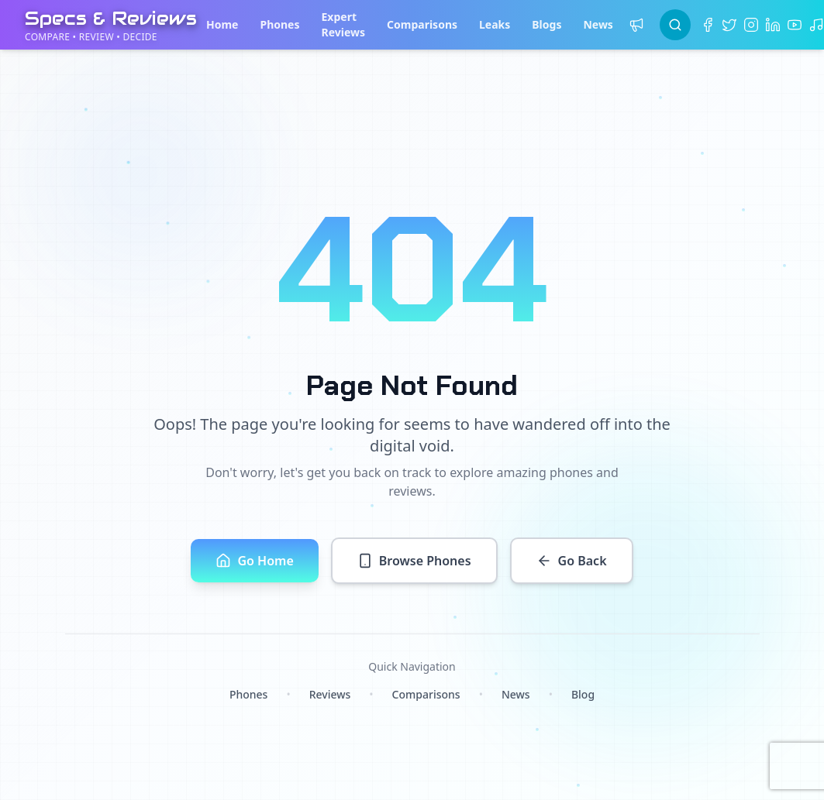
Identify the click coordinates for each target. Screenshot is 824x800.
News (597, 24)
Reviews (330, 694)
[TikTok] (816, 25)
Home (222, 24)
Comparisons (422, 24)
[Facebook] (707, 25)
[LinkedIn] (773, 25)
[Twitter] (729, 25)
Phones (279, 24)
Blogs (546, 24)
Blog (583, 694)
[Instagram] (751, 25)
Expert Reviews (344, 24)
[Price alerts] (636, 25)
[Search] (675, 24)
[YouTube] (794, 25)
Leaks (494, 24)
